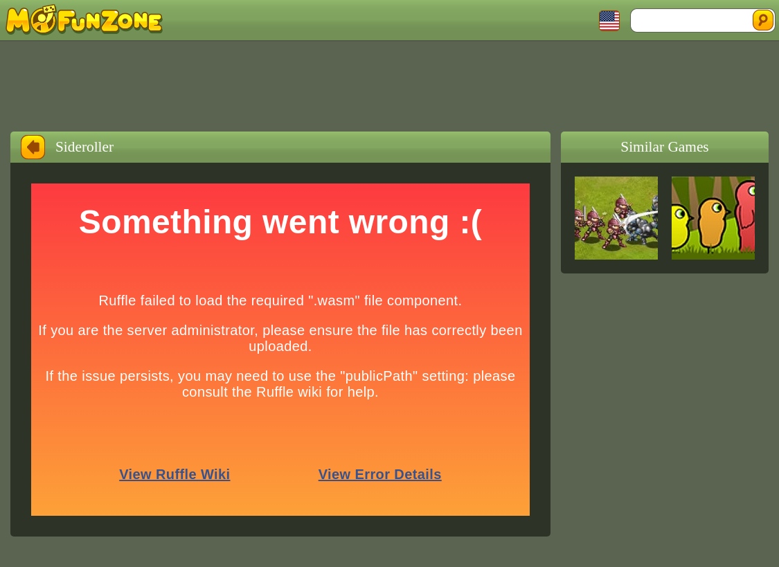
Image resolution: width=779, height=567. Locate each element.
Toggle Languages (609, 20)
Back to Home (33, 147)
